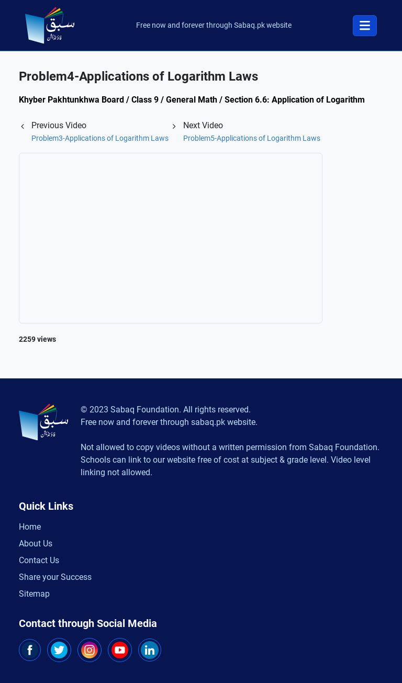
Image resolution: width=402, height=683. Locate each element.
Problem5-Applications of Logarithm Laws (251, 138)
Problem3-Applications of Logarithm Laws (100, 138)
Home (30, 527)
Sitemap (34, 594)
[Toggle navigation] (365, 25)
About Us (35, 543)
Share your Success (55, 577)
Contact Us (39, 560)
